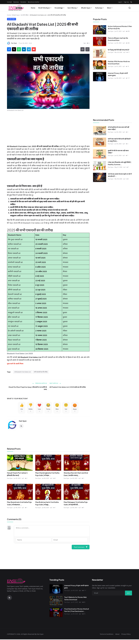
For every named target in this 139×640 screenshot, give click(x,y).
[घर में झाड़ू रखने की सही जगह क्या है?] (99, 53)
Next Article (55, 383)
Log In (120, 2)
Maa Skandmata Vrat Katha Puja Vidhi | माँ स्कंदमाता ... (19, 504)
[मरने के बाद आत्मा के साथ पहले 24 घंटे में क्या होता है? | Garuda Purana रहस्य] (99, 177)
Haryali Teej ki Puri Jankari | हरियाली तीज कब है (17, 475)
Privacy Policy (126, 635)
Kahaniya (99, 8)
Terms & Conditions (106, 635)
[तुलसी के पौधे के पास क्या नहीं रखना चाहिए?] (99, 154)
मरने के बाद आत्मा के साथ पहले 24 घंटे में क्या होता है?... (120, 175)
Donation (23, 2)
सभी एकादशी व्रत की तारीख (40, 372)
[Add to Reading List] (87, 49)
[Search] (129, 7)
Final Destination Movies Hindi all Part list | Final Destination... (76, 611)
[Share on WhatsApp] (19, 49)
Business (16, 2)
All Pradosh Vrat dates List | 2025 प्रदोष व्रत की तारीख (67, 387)
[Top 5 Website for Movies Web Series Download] (56, 601)
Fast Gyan (23, 422)
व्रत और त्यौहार (24, 15)
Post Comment (80, 548)
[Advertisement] (48, 128)
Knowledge (60, 8)
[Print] (82, 49)
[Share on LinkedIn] (24, 49)
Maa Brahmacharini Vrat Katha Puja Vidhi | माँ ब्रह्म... (47, 504)
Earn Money (73, 8)
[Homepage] (16, 7)
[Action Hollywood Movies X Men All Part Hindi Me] (99, 29)
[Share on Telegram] (29, 49)
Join (128, 594)
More (110, 8)
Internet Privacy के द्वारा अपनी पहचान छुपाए (118, 74)
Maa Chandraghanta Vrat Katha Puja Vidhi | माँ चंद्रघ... (47, 475)
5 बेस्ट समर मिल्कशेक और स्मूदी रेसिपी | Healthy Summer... (119, 163)
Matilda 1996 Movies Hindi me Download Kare (119, 62)
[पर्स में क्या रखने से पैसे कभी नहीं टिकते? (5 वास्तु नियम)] (99, 142)
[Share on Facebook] (9, 49)
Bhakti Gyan (86, 8)
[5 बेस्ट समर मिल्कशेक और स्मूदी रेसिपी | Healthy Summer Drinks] (99, 165)
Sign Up (126, 2)
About (117, 635)
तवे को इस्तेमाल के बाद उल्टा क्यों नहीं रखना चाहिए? (118, 128)
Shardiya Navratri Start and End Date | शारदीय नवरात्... (76, 475)
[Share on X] (14, 49)
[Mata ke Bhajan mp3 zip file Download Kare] (99, 41)
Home (33, 8)
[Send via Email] (34, 49)
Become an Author (33, 2)
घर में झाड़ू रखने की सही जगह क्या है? (118, 50)
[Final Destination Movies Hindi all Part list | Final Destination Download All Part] (56, 613)
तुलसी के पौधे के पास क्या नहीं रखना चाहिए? (118, 151)
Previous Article (40, 383)
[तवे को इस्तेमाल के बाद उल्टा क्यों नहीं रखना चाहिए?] (99, 130)
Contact (9, 2)
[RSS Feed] (21, 427)
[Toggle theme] (131, 2)
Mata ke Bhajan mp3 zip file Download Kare (118, 39)
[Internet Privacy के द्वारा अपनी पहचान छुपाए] (99, 76)
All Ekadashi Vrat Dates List (22, 372)
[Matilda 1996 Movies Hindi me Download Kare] (99, 65)
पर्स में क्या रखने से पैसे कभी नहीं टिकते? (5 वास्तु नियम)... (119, 140)
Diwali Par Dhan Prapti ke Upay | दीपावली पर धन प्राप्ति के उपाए (28, 388)
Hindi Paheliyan (45, 8)
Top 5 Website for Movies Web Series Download (75, 599)
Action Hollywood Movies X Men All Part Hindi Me (120, 27)
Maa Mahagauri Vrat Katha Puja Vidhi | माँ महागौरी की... (75, 504)
